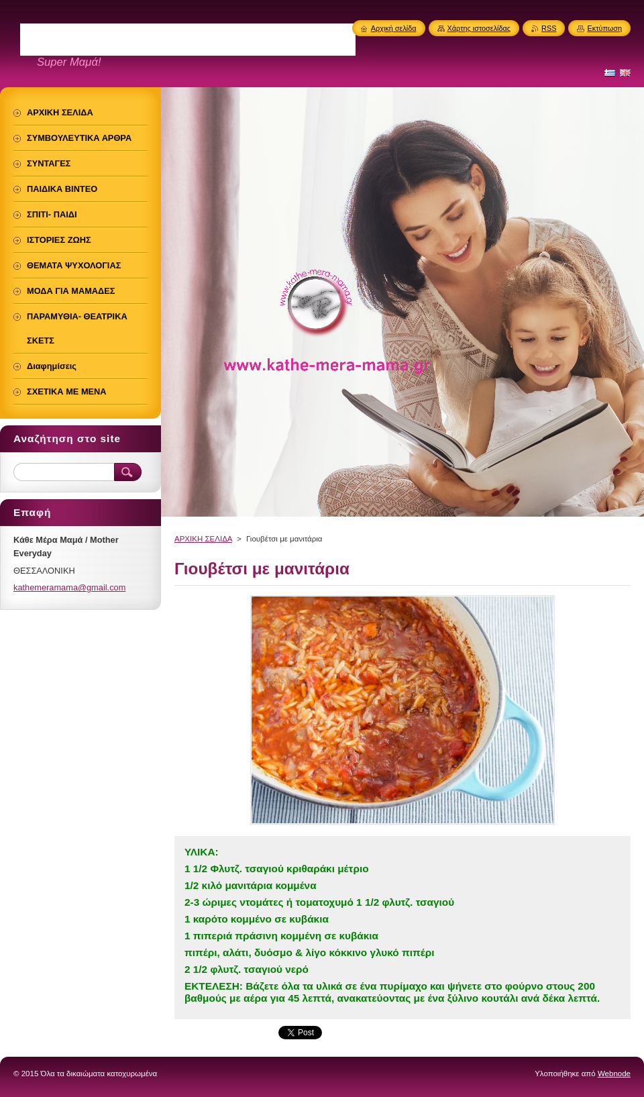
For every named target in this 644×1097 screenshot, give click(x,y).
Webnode (614, 1073)
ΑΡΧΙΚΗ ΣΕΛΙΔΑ (203, 539)
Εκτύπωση (604, 28)
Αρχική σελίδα (394, 28)
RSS (548, 28)
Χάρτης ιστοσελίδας (479, 28)
